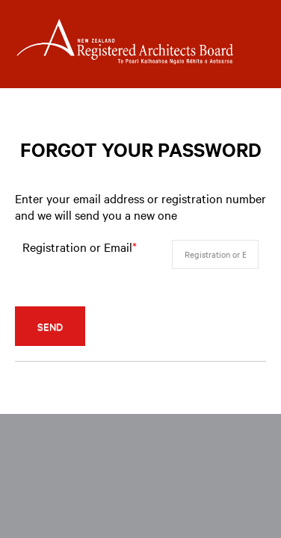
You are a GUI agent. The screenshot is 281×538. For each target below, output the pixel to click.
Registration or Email (79, 246)
